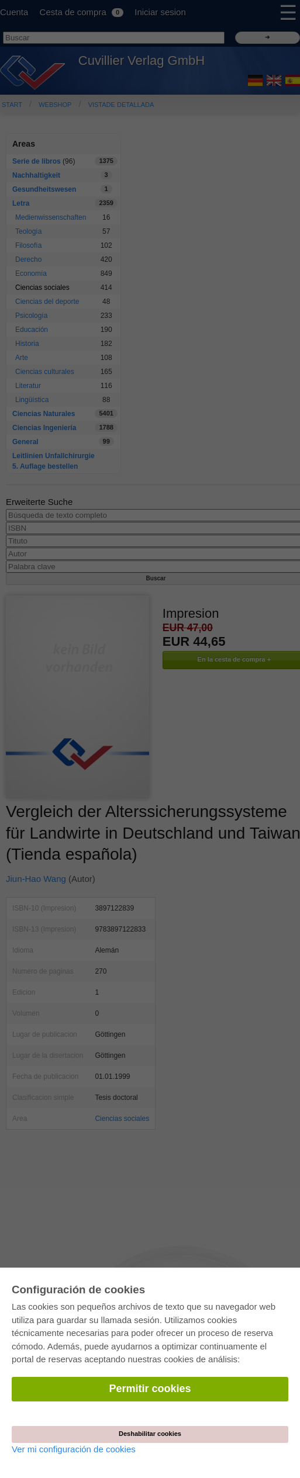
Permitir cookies (150, 1388)
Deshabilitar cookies (150, 1433)
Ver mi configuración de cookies (74, 1449)
